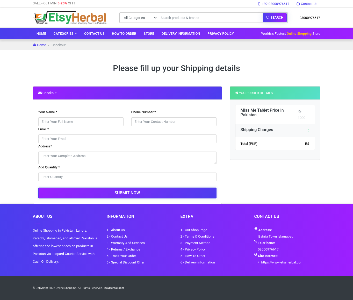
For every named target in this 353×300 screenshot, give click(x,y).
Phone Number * (143, 112)
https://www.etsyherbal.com (282, 262)
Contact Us (307, 4)
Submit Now (127, 192)
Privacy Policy (220, 33)
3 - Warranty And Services (126, 243)
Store (149, 33)
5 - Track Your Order (121, 256)
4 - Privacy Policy (193, 249)
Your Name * (47, 112)
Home (41, 33)
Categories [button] (64, 33)
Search (274, 17)
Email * (43, 129)
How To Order (124, 33)
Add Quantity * (49, 167)
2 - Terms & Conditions (197, 236)
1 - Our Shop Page (194, 230)
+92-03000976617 (273, 4)
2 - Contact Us (117, 236)
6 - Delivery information (198, 262)
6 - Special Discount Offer (126, 262)
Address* (45, 146)
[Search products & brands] (210, 18)
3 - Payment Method (196, 243)
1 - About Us (116, 230)
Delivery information (181, 33)
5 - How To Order (193, 256)
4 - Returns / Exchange (123, 249)
